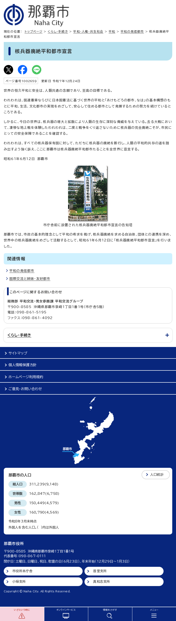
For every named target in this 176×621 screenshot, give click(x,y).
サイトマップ (17, 353)
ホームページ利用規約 (25, 377)
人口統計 (157, 474)
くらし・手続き (58, 31)
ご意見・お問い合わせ (25, 389)
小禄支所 (19, 581)
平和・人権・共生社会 (88, 31)
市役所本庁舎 (22, 571)
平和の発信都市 (132, 31)
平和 (112, 31)
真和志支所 (101, 581)
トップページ (33, 31)
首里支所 (100, 571)
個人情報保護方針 (22, 365)
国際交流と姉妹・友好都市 (29, 278)
